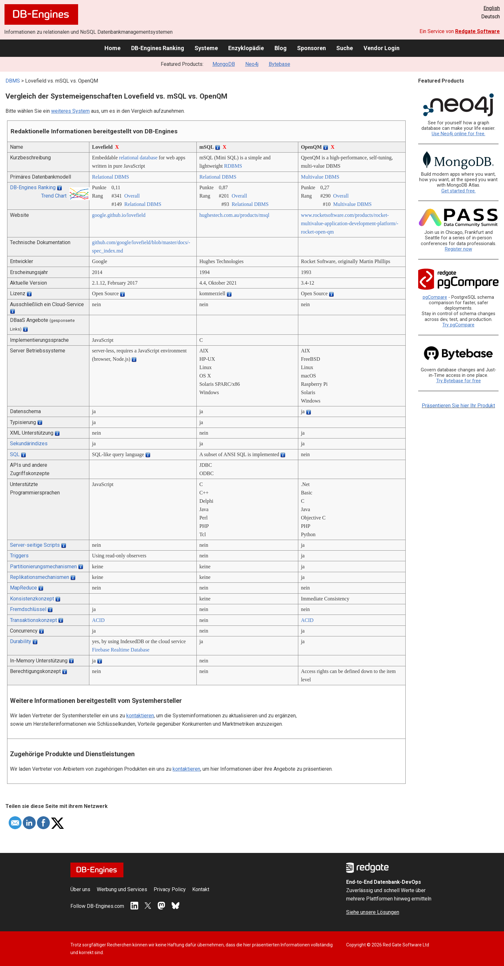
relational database (138, 157)
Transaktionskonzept (33, 620)
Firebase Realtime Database (120, 649)
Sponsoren (311, 48)
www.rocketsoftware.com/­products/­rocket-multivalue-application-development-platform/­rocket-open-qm (349, 223)
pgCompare (435, 297)
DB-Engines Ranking (157, 48)
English (491, 8)
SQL (15, 454)
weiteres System (70, 111)
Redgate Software (477, 31)
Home (112, 48)
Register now (458, 249)
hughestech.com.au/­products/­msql (234, 215)
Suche (344, 48)
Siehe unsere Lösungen (372, 912)
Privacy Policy (170, 889)
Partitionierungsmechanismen (43, 566)
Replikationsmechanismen (39, 577)
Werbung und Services (122, 889)
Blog (280, 48)
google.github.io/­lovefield (118, 215)
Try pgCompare (458, 325)
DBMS (12, 81)
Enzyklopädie (246, 48)
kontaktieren (140, 716)
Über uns (80, 889)
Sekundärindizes (29, 443)
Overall (132, 196)
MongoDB (223, 64)
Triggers (19, 556)
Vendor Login (382, 48)
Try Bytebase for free (458, 381)
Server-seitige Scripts (35, 545)
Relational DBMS (110, 177)
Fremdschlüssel (28, 609)
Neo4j (251, 64)
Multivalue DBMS (320, 177)
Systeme (206, 48)
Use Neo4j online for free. (458, 134)
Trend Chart (54, 196)
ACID (98, 620)
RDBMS (233, 166)
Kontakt (200, 889)
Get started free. (458, 191)
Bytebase (279, 64)
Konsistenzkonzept (32, 599)
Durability (20, 641)
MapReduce (23, 588)
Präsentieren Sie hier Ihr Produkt (458, 406)
